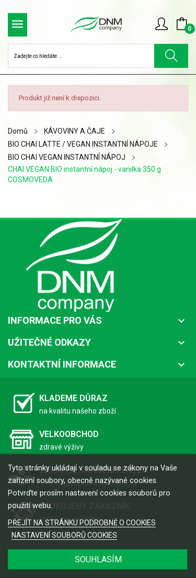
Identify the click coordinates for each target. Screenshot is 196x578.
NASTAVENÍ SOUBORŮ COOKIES (64, 535)
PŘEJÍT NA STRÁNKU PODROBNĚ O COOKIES (82, 522)
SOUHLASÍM (98, 559)
